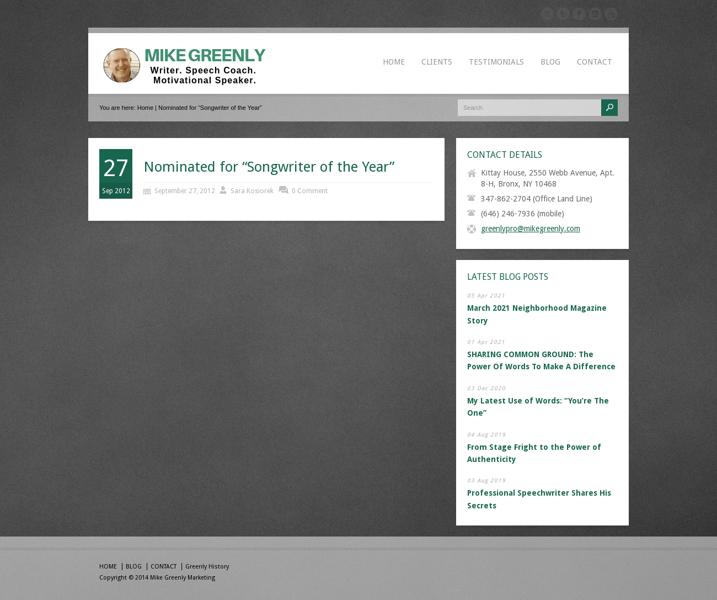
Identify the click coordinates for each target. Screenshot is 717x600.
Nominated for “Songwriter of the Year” (268, 166)
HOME (394, 61)
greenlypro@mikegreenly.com (530, 228)
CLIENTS (436, 61)
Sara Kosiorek (252, 191)
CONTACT (594, 61)
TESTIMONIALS (496, 61)
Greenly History (207, 566)
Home (145, 107)
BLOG (550, 61)
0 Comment (310, 191)
